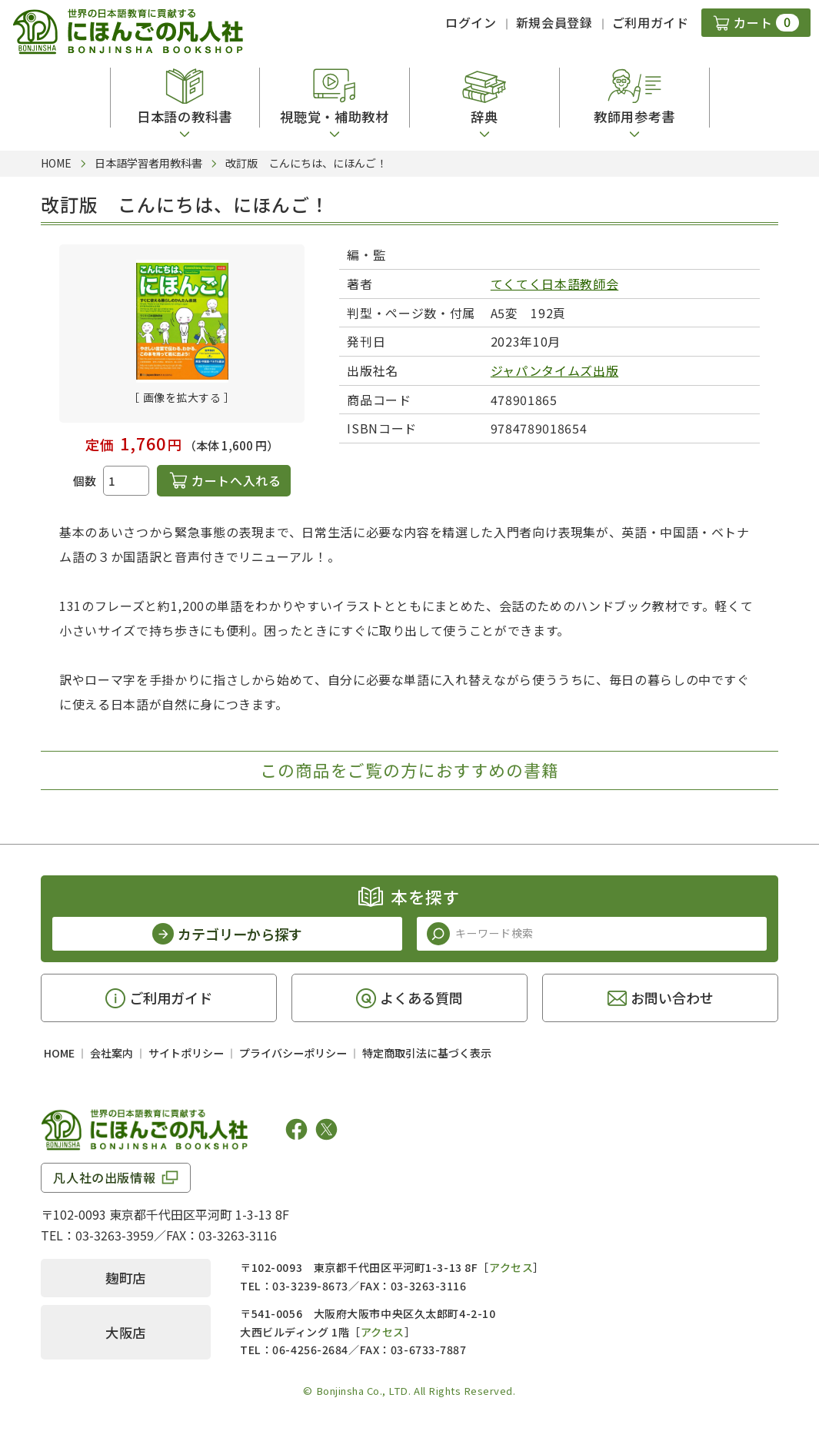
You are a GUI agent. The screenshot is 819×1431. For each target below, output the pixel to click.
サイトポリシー (186, 1053)
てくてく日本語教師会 (554, 283)
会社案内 (111, 1053)
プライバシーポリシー (293, 1053)
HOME (59, 1053)
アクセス (511, 1267)
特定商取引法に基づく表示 (426, 1053)
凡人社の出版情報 (104, 1177)
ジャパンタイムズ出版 (554, 370)
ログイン (471, 22)
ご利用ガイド (650, 22)
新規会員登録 (554, 22)
